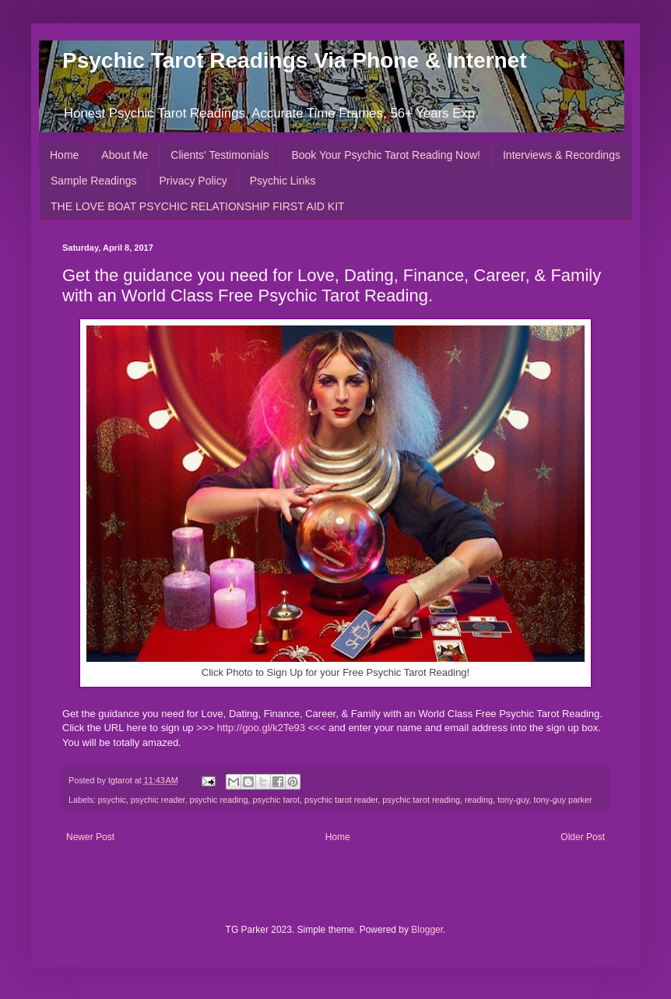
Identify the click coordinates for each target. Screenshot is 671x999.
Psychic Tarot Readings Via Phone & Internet (294, 60)
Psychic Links (283, 180)
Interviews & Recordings (561, 155)
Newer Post (90, 837)
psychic (112, 799)
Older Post (582, 837)
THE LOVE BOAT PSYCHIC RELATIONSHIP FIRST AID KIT (198, 206)
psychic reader (158, 799)
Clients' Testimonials (219, 155)
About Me (124, 155)
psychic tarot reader (341, 799)
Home (64, 155)
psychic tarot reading (421, 799)
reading (479, 799)
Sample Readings (94, 180)
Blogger (427, 929)
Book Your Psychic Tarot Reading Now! (385, 155)
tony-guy (513, 799)
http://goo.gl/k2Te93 (261, 727)
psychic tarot (276, 799)
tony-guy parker (563, 799)
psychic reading (218, 799)
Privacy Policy (193, 180)
